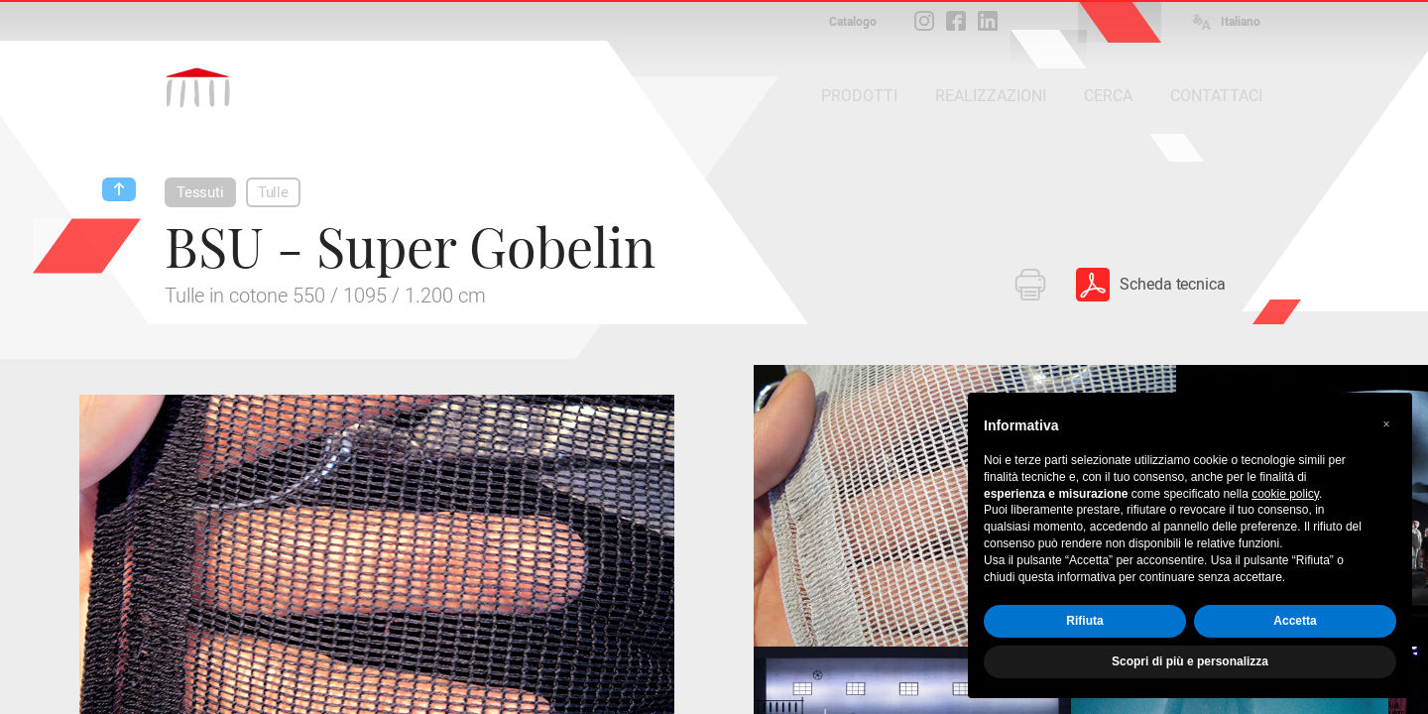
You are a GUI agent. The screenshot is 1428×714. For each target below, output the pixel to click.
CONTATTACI (1216, 95)
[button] (1386, 424)
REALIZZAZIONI (990, 95)
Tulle (273, 192)
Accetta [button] (1294, 621)
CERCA (1108, 95)
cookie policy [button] (1285, 494)
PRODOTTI (859, 95)
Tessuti (200, 192)
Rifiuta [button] (1084, 621)
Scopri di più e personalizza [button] (1190, 661)
